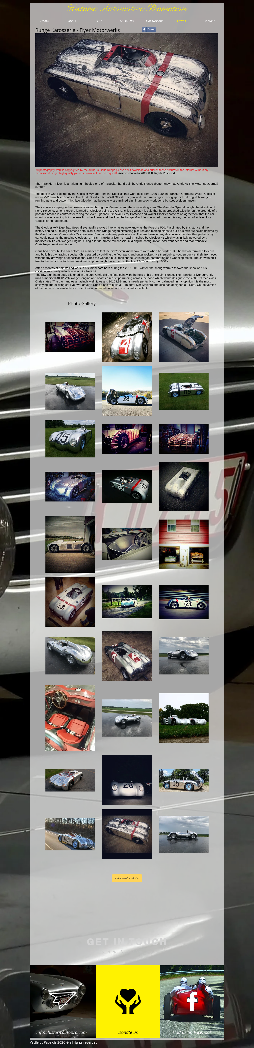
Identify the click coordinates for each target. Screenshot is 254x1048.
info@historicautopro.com (61, 1032)
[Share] (149, 29)
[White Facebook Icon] (192, 1001)
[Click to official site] (127, 878)
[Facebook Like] (187, 30)
